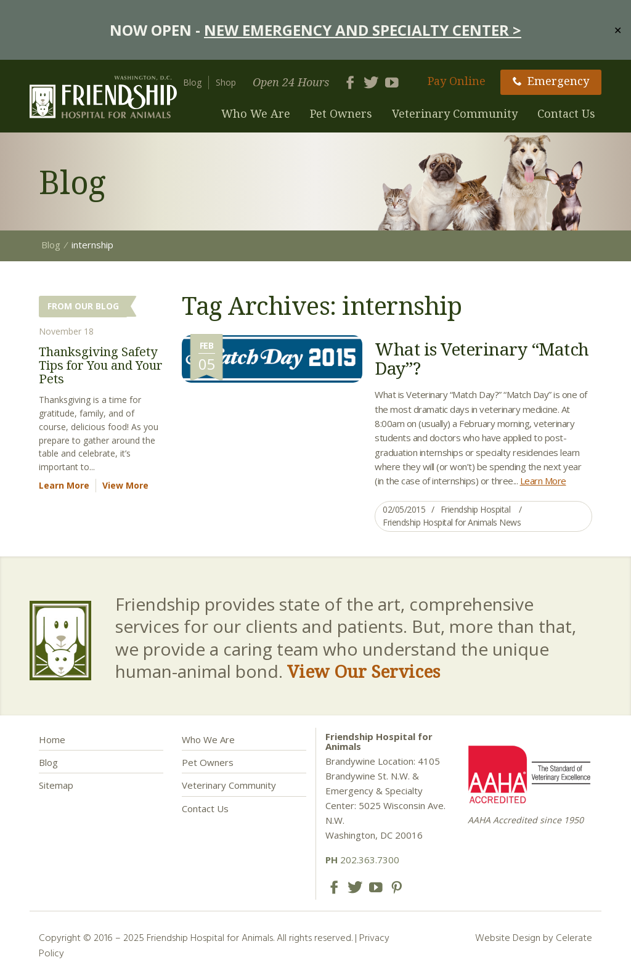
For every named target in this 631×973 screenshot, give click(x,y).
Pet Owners (341, 113)
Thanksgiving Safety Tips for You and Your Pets (101, 365)
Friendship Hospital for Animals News (452, 522)
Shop (226, 82)
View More (125, 485)
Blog (192, 82)
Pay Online (457, 80)
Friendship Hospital (476, 509)
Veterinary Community (455, 113)
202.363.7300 (362, 859)
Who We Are (255, 113)
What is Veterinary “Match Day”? (482, 358)
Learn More (543, 480)
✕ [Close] (618, 29)
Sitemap (56, 785)
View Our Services (363, 671)
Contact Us (566, 113)
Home (52, 739)
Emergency (551, 80)
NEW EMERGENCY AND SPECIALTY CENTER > (362, 30)
